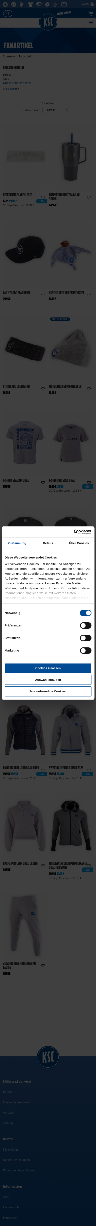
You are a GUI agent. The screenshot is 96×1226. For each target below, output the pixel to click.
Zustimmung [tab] (17, 543)
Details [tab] (48, 543)
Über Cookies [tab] (79, 543)
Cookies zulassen (48, 668)
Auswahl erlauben (48, 679)
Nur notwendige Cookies (48, 691)
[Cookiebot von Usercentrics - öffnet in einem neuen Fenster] (73, 532)
